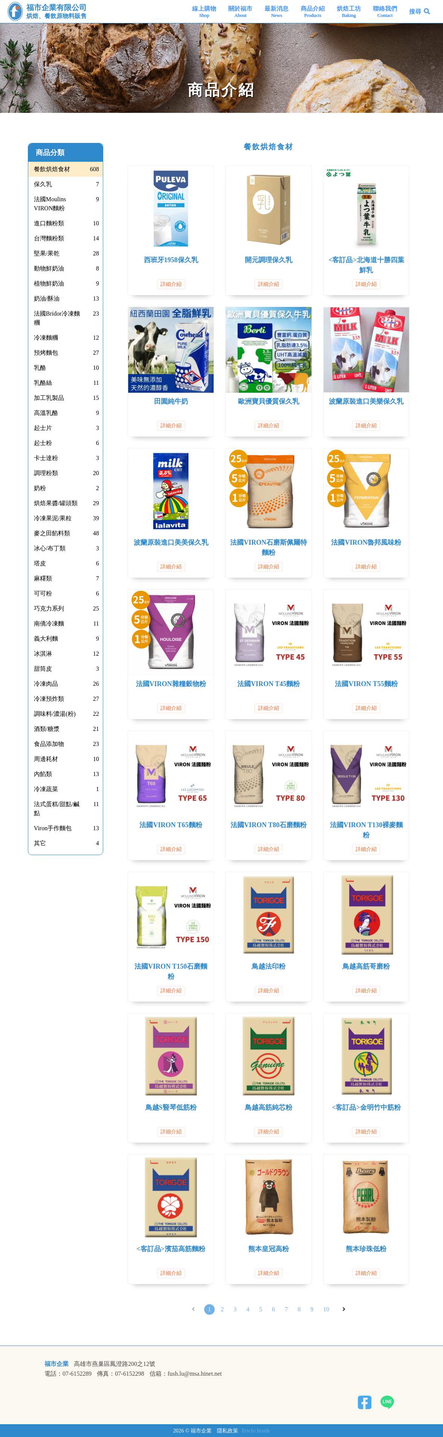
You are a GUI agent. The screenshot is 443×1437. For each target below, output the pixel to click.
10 (326, 1309)
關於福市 (240, 11)
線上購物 (204, 11)
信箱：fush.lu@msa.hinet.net (186, 1374)
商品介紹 (313, 11)
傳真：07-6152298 (120, 1374)
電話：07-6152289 (68, 1374)
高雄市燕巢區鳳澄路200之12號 (114, 1364)
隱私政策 (227, 1431)
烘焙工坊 (349, 11)
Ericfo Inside (256, 1431)
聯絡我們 (385, 11)
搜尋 (415, 11)
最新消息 (276, 11)
